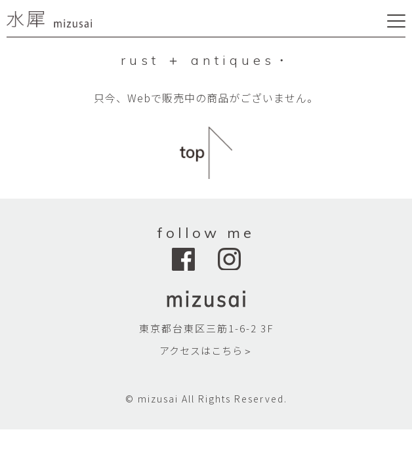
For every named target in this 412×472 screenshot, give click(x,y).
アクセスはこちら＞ (206, 350)
